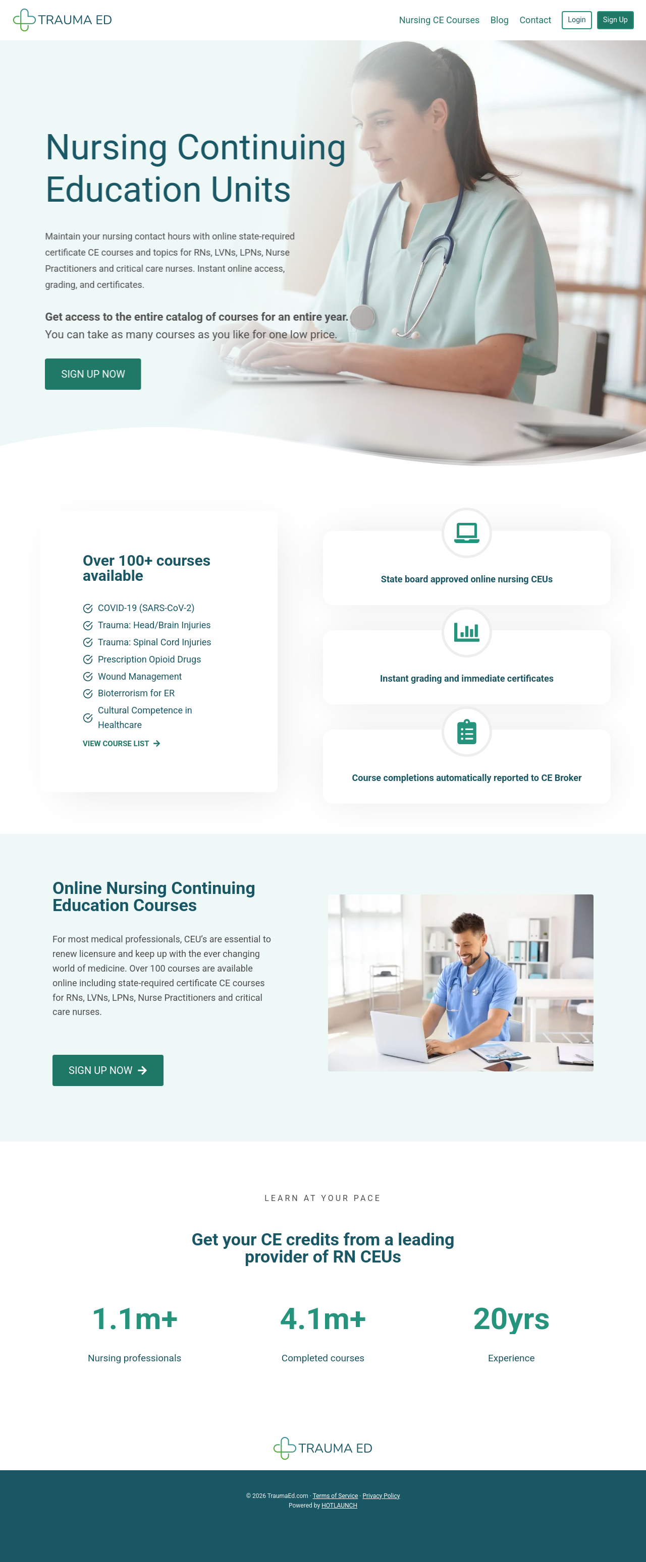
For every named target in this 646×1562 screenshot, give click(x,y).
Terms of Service (335, 1495)
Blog (500, 20)
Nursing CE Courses (439, 20)
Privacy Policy (381, 1495)
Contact (535, 20)
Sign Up (615, 20)
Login (577, 20)
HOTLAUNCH (339, 1505)
